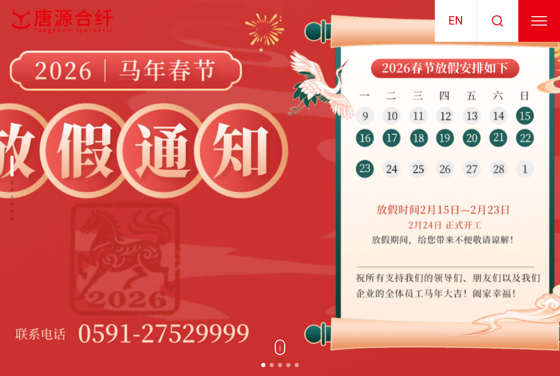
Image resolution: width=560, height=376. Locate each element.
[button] (263, 365)
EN (455, 20)
